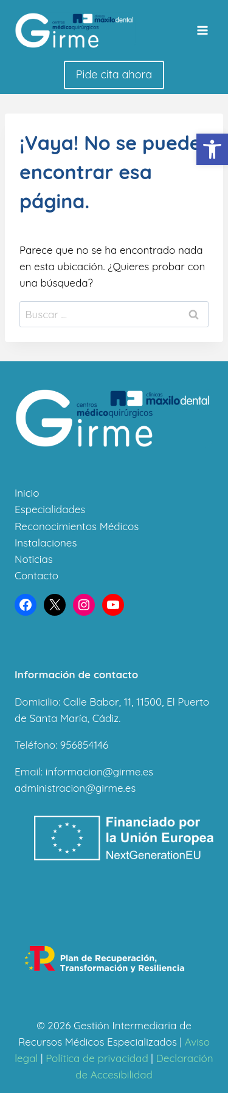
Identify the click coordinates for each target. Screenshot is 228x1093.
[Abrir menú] (202, 30)
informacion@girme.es (99, 771)
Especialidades (50, 509)
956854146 (84, 744)
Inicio (27, 492)
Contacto (36, 575)
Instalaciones (46, 542)
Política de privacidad (97, 1058)
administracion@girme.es (75, 787)
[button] (212, 149)
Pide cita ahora (114, 74)
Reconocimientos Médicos (77, 526)
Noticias (34, 559)
